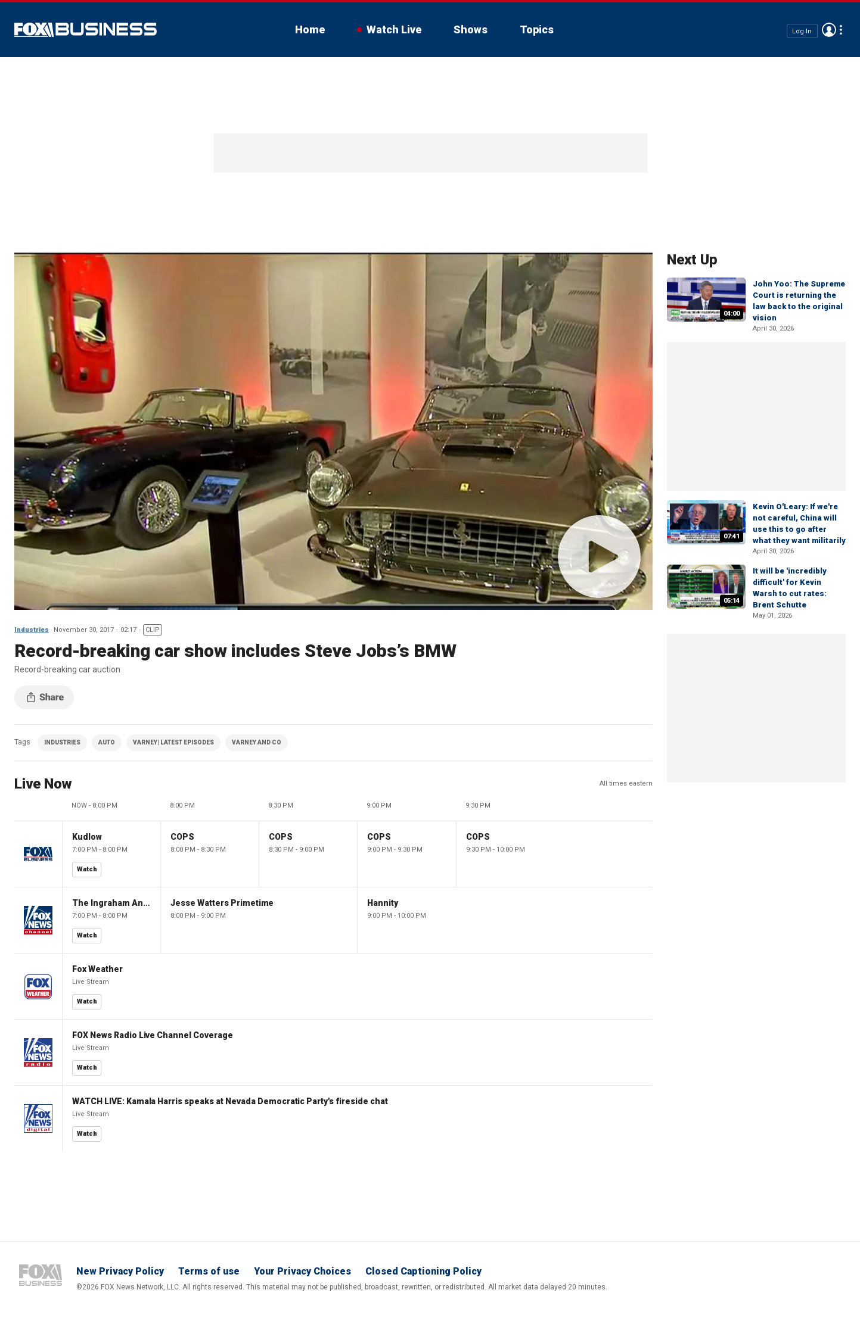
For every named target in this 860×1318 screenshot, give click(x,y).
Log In (802, 31)
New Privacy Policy (120, 1271)
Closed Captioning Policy (423, 1271)
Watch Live (394, 29)
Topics (537, 29)
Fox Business (85, 30)
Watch (87, 869)
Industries (31, 630)
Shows (471, 29)
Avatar (829, 30)
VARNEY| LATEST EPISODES (173, 742)
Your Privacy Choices (302, 1271)
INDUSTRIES (62, 742)
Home (310, 29)
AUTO (106, 742)
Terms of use (209, 1271)
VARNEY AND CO (256, 742)
